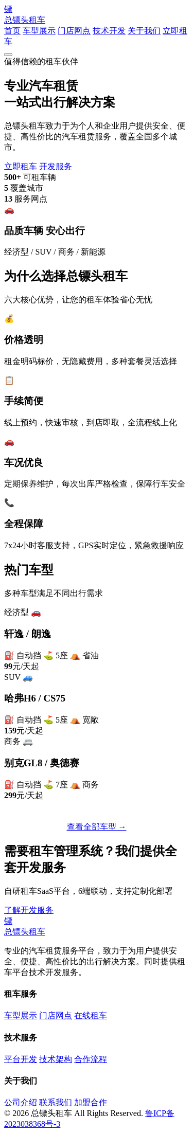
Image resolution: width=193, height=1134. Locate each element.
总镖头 (96, 14)
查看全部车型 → (97, 826)
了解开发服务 (29, 910)
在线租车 (90, 1015)
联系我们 (72, 910)
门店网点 (74, 30)
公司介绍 (20, 1102)
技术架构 (55, 1059)
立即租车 (20, 166)
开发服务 (55, 166)
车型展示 (39, 30)
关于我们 (144, 30)
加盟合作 (90, 1102)
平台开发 (20, 1059)
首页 (12, 30)
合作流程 (90, 1059)
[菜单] (8, 54)
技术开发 (109, 30)
